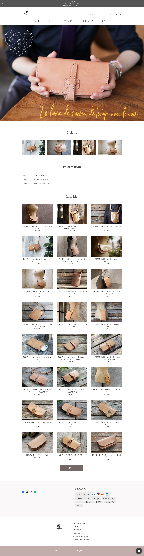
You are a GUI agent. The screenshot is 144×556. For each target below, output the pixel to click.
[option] (72, 73)
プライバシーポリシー (81, 536)
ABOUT (76, 527)
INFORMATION (79, 530)
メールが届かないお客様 (41, 180)
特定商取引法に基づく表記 (82, 540)
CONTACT (77, 533)
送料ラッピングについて (41, 184)
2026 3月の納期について (42, 175)
